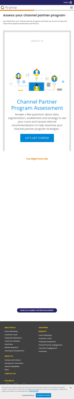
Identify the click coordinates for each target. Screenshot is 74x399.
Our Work (43, 327)
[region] (37, 391)
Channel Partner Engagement (50, 345)
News (7, 369)
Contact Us (10, 373)
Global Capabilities (12, 366)
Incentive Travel (11, 335)
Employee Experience (13, 338)
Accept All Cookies (43, 395)
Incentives (9, 344)
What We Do (10, 327)
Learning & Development (14, 351)
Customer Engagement (48, 348)
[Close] (71, 387)
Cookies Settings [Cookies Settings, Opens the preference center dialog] (28, 395)
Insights (42, 331)
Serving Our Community (14, 363)
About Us (9, 356)
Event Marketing (11, 331)
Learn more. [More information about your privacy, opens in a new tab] (34, 391)
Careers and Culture (13, 360)
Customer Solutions (12, 341)
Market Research (11, 347)
